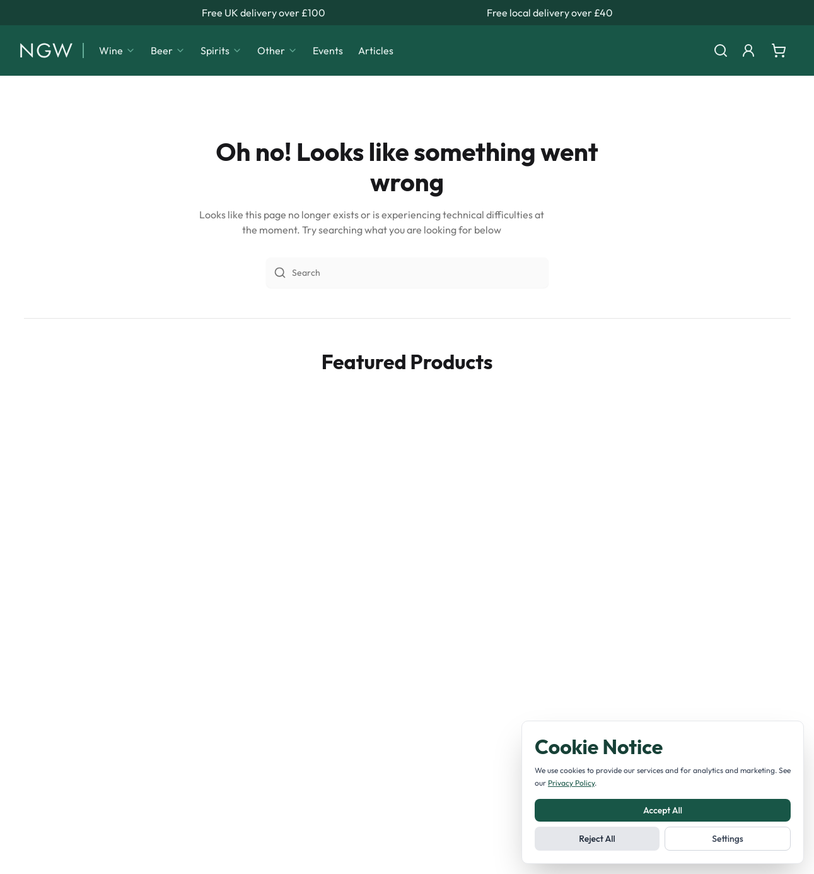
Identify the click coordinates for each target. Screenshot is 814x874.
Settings (727, 838)
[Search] (720, 50)
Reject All (597, 838)
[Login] (748, 50)
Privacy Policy (571, 783)
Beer (168, 50)
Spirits (221, 50)
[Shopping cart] (779, 50)
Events (328, 50)
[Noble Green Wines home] (46, 50)
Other (277, 50)
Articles (375, 50)
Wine (117, 50)
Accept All (662, 810)
